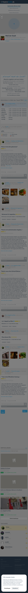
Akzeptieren (15, 588)
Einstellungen (7, 588)
